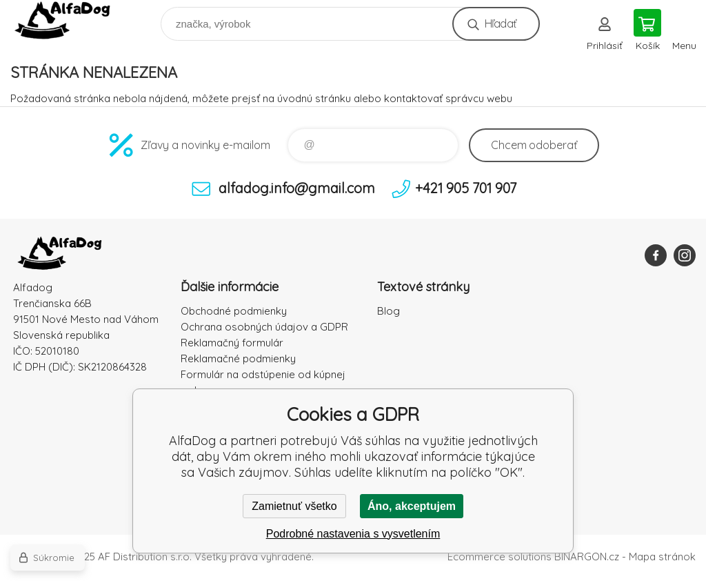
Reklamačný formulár (232, 342)
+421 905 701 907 (465, 188)
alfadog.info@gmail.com (297, 188)
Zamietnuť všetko (294, 506)
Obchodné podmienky (234, 310)
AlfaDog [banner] (71, 20)
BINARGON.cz (586, 556)
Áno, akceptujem (411, 506)
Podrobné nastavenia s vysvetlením (353, 534)
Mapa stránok (662, 556)
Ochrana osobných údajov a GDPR (264, 326)
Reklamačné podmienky (238, 358)
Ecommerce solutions (499, 556)
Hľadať (500, 23)
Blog (388, 310)
